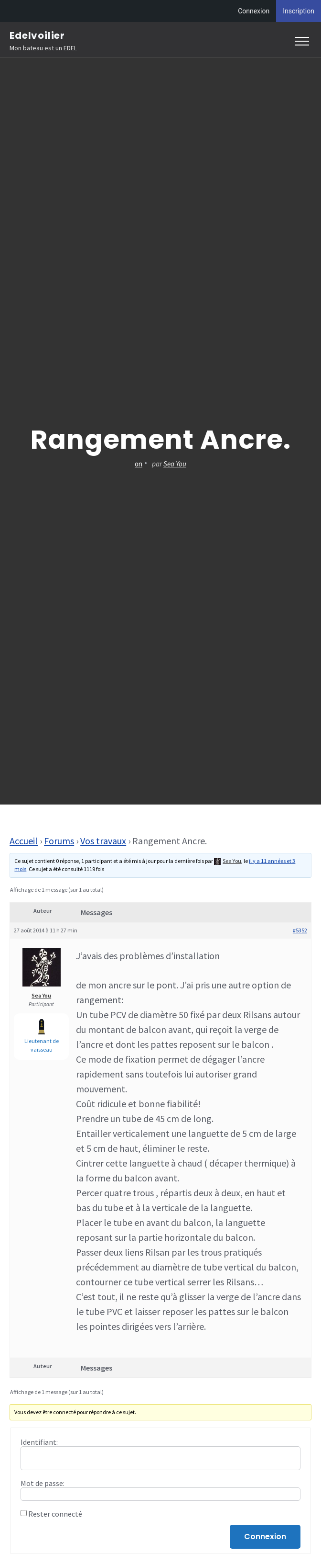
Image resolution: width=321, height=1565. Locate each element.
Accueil (24, 841)
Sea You (174, 463)
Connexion (253, 11)
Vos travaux (103, 841)
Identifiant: (39, 1442)
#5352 (300, 930)
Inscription (298, 11)
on (138, 463)
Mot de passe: (42, 1483)
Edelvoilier (37, 35)
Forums (59, 841)
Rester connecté (55, 1513)
